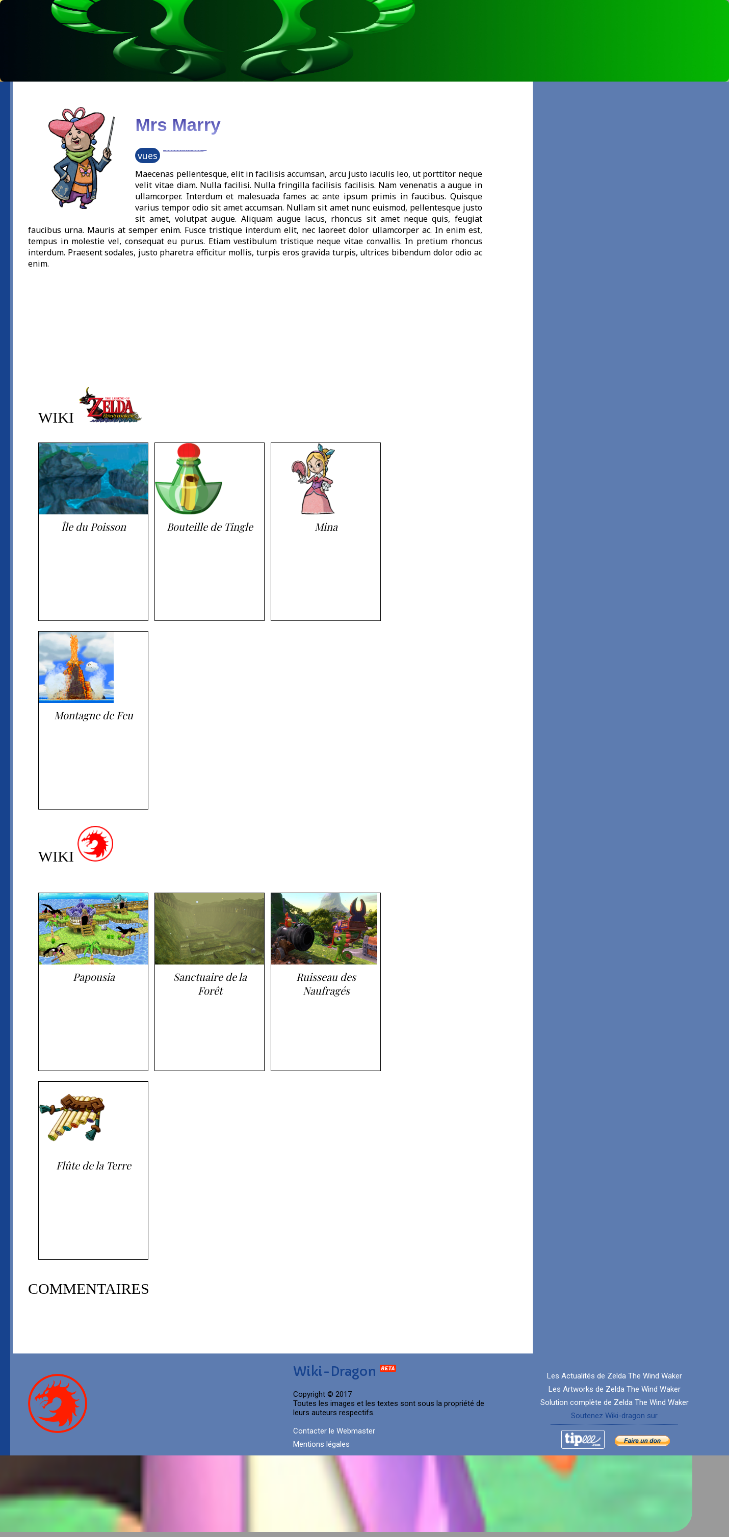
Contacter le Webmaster (334, 1431)
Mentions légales (321, 1444)
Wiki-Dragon (345, 1371)
